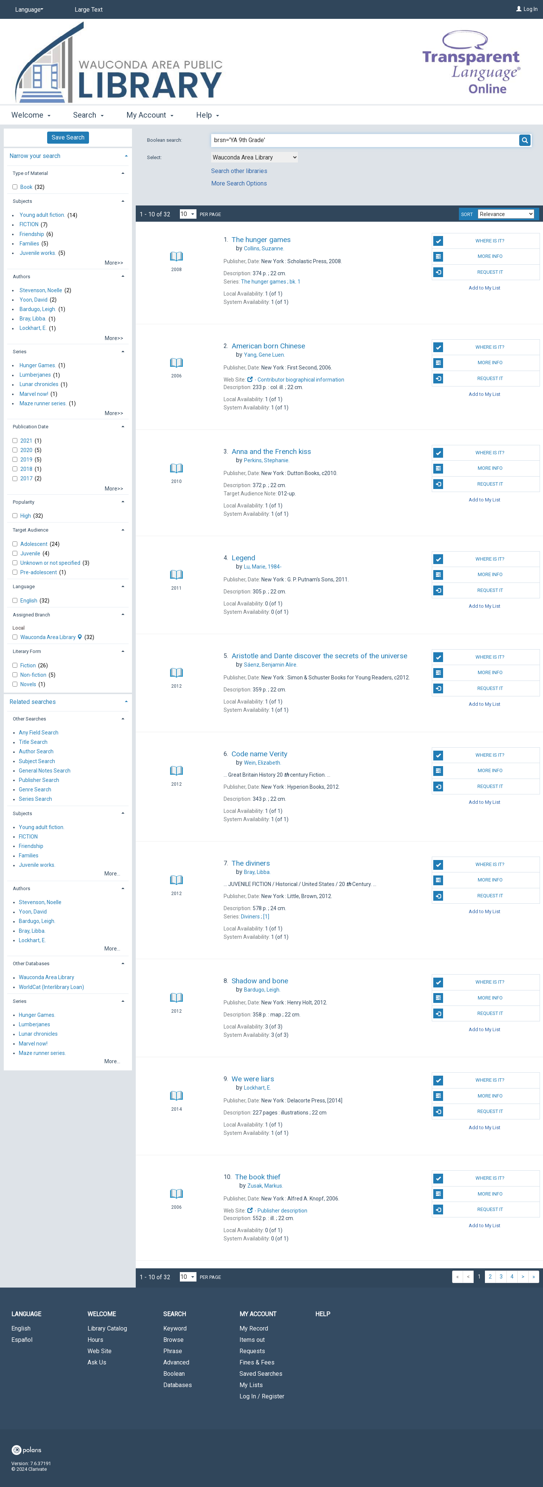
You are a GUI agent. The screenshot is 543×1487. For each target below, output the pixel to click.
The (271, 282)
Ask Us (96, 1362)
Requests (252, 1351)
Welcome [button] (31, 115)
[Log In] (519, 9)
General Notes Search (45, 771)
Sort (467, 214)
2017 (27, 478)
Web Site (99, 1351)
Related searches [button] (32, 701)
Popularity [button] (23, 502)
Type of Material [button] (30, 173)
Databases (177, 1385)
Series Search (35, 799)
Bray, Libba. (33, 319)
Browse (173, 1339)
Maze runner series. (43, 403)
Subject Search (37, 761)
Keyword (175, 1328)
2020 (27, 450)
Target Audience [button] (30, 530)
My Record (253, 1328)
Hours (95, 1339)
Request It (468, 272)
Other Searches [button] (29, 719)
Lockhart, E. (33, 328)
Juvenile (30, 553)
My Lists (251, 1385)
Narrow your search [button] (34, 155)
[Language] (27, 9)
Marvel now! (34, 394)
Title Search (33, 742)
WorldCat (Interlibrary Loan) (51, 987)
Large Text (89, 9)
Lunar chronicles (39, 385)
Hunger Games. (38, 365)
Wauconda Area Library (51, 637)
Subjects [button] (22, 201)
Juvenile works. (38, 253)
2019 (27, 460)
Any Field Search (38, 733)
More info (467, 257)
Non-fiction (34, 675)
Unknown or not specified (50, 563)
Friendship (32, 234)
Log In (531, 9)
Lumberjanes (35, 375)
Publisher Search (39, 780)
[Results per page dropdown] (188, 214)
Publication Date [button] (30, 426)
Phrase (172, 1351)
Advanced (176, 1362)
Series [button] (19, 351)
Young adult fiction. (42, 215)
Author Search (36, 752)
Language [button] (24, 586)
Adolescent (34, 544)
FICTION (29, 225)
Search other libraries (239, 171)
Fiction (28, 665)
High (26, 516)
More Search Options (239, 183)
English (29, 601)
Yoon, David (34, 300)
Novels (28, 684)
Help (322, 1314)
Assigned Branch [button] (31, 615)
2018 (27, 469)
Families (29, 244)
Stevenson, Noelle (41, 290)
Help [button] (207, 115)
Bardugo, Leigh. (38, 309)
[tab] (68, 155)
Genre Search (35, 789)
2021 (27, 441)
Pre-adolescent (39, 572)
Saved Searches (260, 1373)
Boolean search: (165, 140)
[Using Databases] (254, 157)
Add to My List (484, 288)
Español (21, 1339)
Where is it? (469, 241)
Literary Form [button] (27, 651)
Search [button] (88, 115)
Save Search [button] (68, 137)
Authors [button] (21, 276)
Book (27, 187)
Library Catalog (107, 1328)
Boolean (174, 1373)
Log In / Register (261, 1396)
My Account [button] (149, 115)
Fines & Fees (257, 1362)
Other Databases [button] (31, 963)
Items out (252, 1339)
